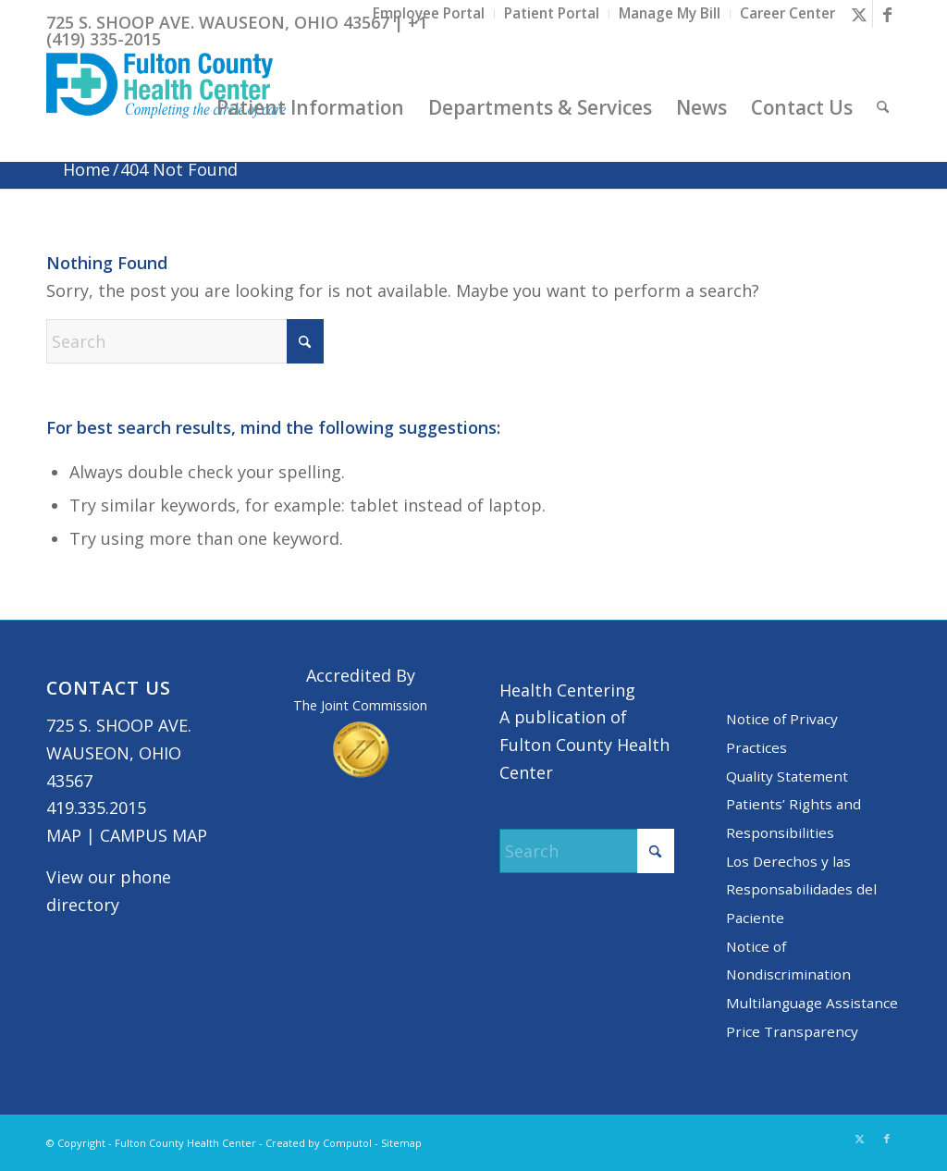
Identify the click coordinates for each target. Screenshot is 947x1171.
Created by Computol (318, 1143)
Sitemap (401, 1143)
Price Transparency (792, 1031)
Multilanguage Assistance (812, 1002)
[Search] (883, 107)
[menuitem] (429, 13)
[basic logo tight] (166, 107)
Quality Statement (787, 776)
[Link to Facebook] (887, 14)
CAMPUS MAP (153, 835)
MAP (63, 835)
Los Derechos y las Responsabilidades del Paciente (801, 889)
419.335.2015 (96, 807)
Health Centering (567, 690)
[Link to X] (858, 14)
